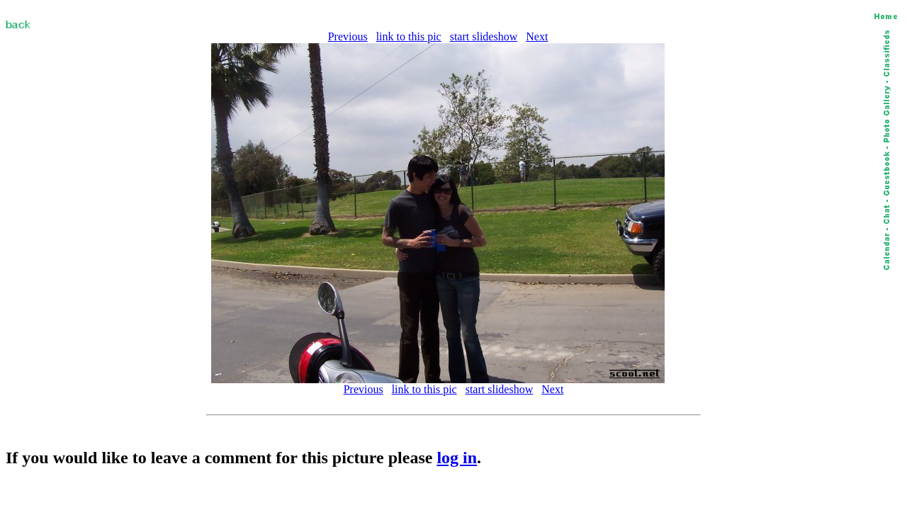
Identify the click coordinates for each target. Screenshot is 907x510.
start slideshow (484, 36)
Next (537, 36)
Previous (348, 36)
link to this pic (408, 36)
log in (456, 457)
